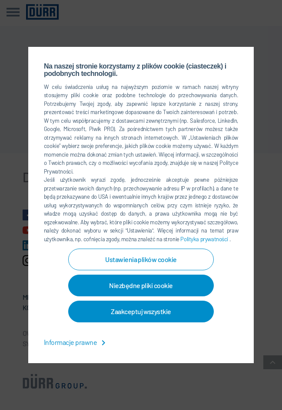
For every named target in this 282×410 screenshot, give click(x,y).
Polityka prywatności (204, 239)
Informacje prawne (76, 342)
